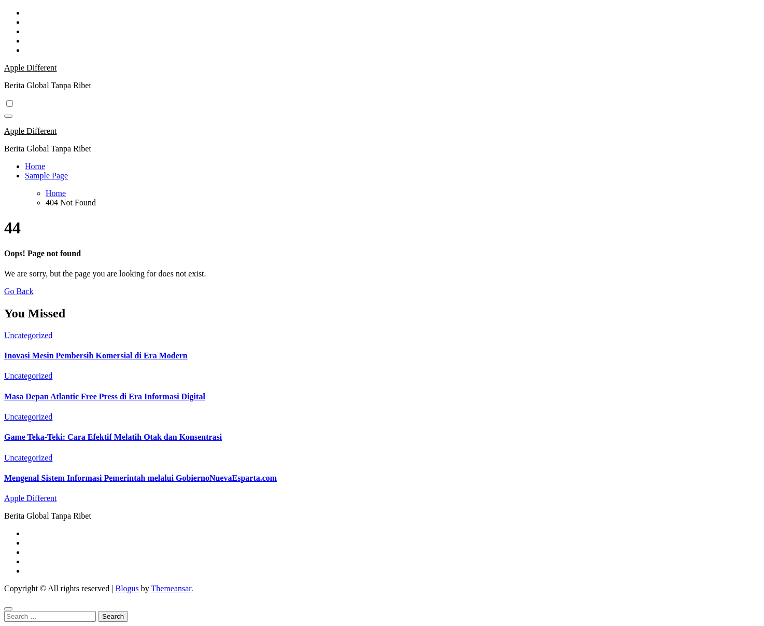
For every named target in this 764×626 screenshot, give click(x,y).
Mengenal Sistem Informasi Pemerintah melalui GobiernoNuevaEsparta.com (140, 478)
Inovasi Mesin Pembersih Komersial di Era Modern (96, 355)
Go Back (18, 291)
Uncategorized (28, 335)
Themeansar (171, 588)
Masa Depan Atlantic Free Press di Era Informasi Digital (104, 396)
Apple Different (30, 67)
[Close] (8, 608)
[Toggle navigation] (8, 116)
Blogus (126, 588)
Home (35, 166)
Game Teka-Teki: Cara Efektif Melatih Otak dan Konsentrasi (113, 437)
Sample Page (46, 175)
